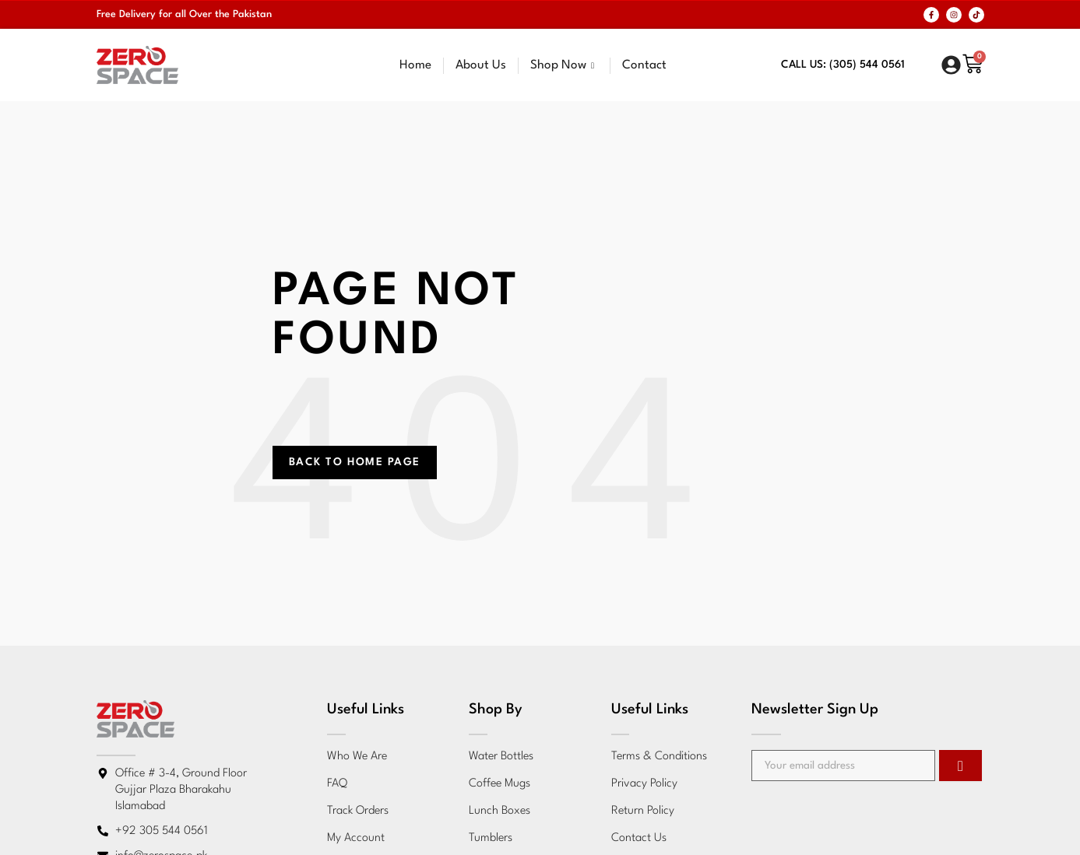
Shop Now (564, 65)
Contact (644, 65)
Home (415, 65)
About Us (481, 65)
